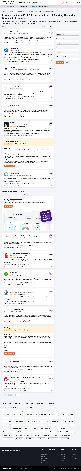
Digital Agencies (10, 11)
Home (3, 11)
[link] (35, 2)
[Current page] (18, 395)
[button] (71, 2)
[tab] (6, 403)
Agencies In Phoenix (20, 11)
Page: (14, 394)
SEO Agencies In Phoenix (32, 11)
